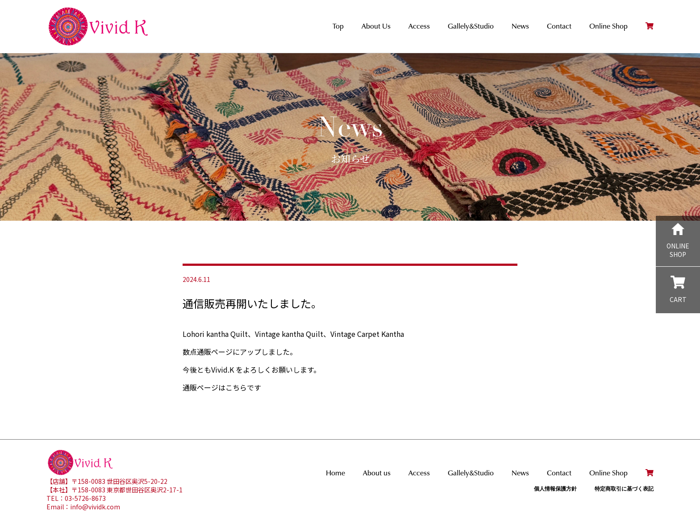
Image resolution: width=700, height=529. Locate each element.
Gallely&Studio (471, 26)
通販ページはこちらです (222, 387)
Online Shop (608, 26)
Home (335, 473)
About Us (376, 26)
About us (377, 473)
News (520, 26)
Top (338, 26)
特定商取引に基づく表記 (624, 488)
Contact (559, 26)
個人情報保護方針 (555, 488)
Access (419, 26)
